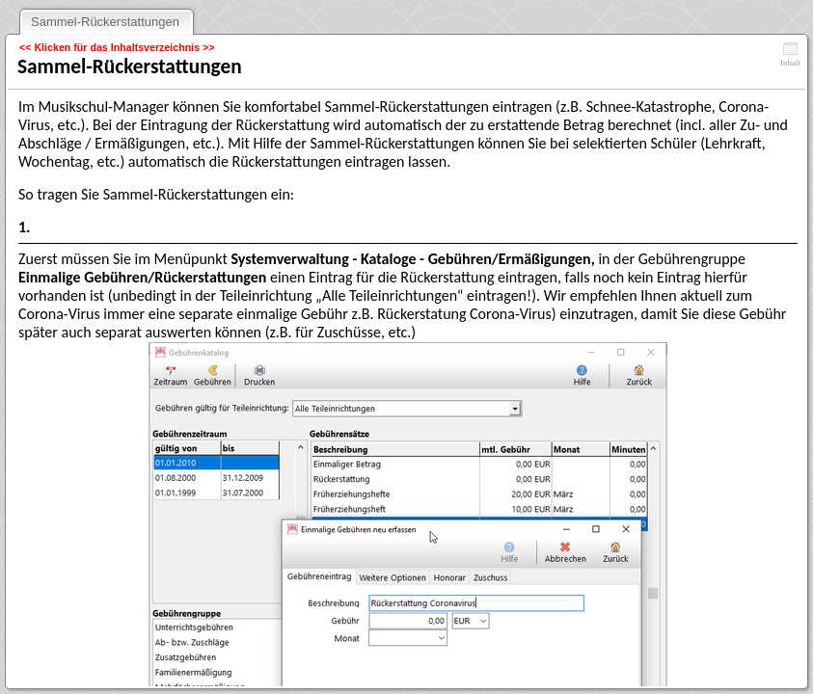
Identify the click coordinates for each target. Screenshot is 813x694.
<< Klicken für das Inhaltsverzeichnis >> (117, 47)
